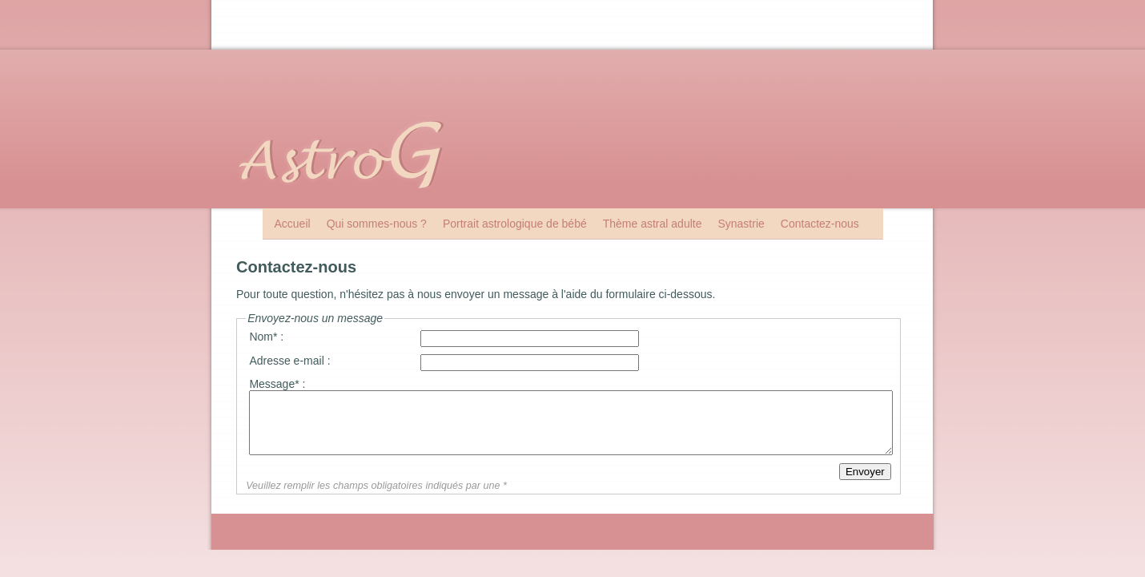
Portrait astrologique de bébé (515, 223)
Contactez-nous (820, 223)
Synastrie (740, 223)
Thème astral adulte (652, 223)
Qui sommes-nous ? (377, 223)
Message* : (277, 383)
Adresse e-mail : (289, 360)
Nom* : (266, 336)
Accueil (293, 223)
